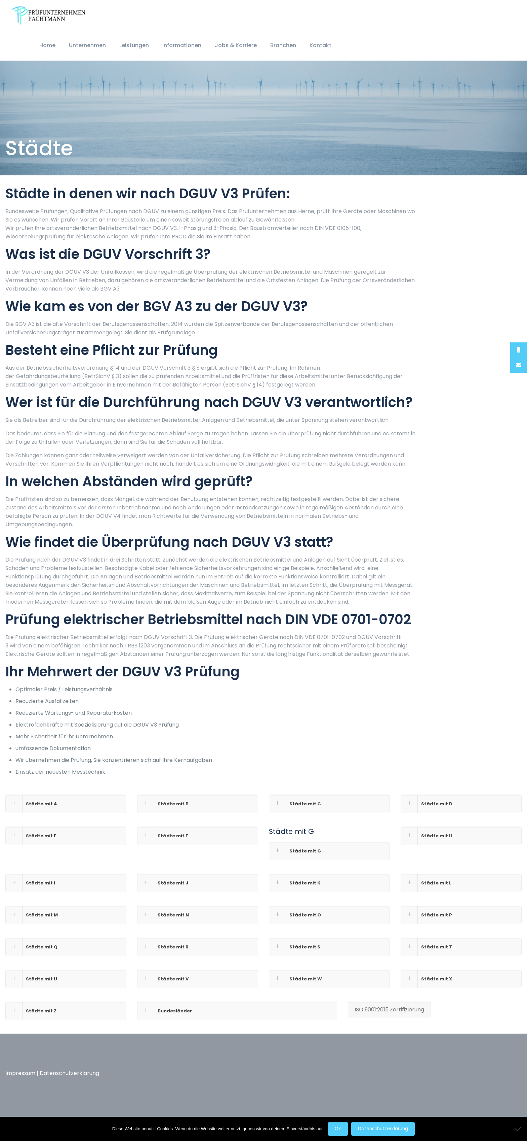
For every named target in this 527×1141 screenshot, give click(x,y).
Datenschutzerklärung (69, 1073)
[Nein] (518, 1129)
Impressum (20, 1073)
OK (338, 1129)
